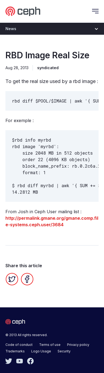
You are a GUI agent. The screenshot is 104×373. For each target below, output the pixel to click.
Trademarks (15, 351)
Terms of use (50, 345)
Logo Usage (41, 351)
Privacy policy (78, 345)
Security (64, 351)
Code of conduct (19, 345)
